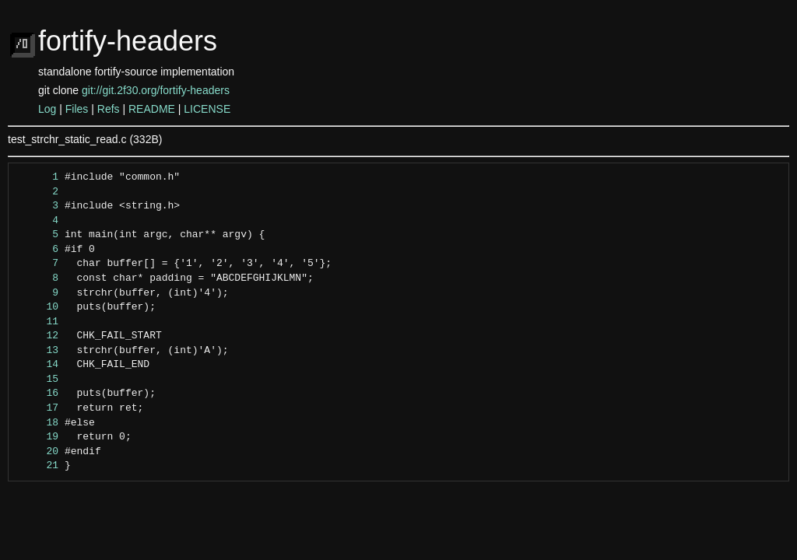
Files (77, 109)
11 (37, 322)
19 (37, 437)
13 (37, 351)
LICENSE (207, 109)
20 (37, 452)
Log (47, 109)
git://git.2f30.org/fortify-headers (156, 90)
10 (37, 307)
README (151, 109)
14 (37, 365)
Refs (108, 109)
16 (37, 394)
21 (37, 466)
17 (37, 408)
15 (37, 380)
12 (37, 336)
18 (37, 423)
